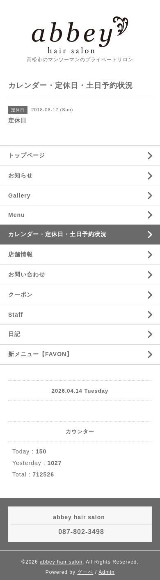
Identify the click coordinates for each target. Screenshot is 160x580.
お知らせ (20, 175)
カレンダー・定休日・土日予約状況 (57, 234)
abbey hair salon (61, 562)
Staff (15, 314)
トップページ (26, 155)
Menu (16, 215)
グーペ (85, 572)
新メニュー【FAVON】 (40, 354)
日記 (14, 334)
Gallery (19, 195)
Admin (106, 572)
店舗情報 (20, 254)
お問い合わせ (26, 274)
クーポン (20, 294)
